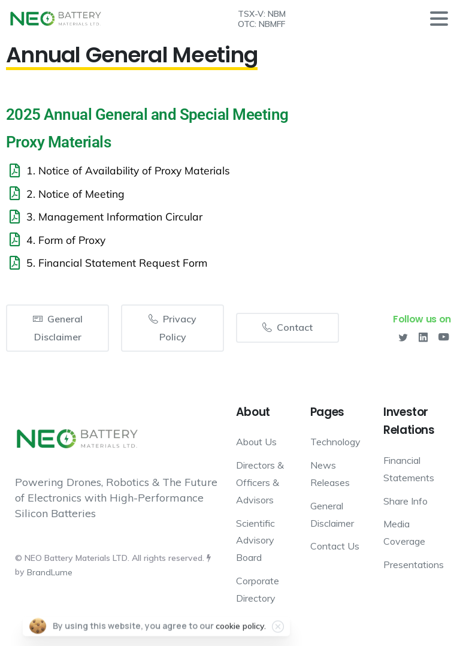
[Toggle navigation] (439, 18)
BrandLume (49, 572)
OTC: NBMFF (261, 24)
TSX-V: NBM (262, 14)
